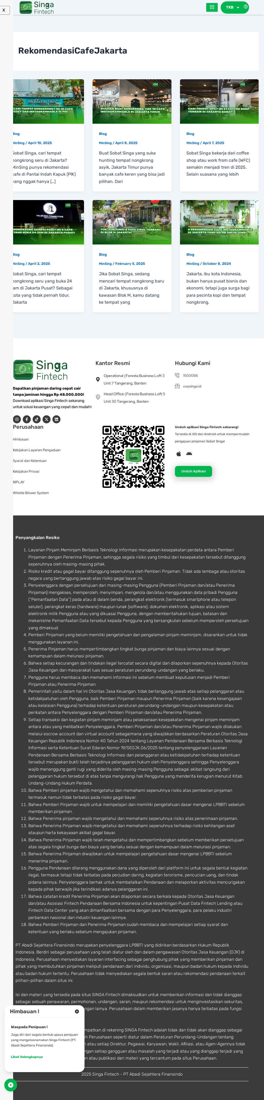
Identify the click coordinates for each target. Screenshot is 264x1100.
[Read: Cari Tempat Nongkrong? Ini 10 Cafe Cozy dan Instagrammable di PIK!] (44, 101)
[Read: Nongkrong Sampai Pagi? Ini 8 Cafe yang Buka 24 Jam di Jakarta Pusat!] (44, 222)
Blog (16, 133)
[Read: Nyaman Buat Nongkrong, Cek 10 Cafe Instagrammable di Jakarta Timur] (132, 101)
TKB (233, 7)
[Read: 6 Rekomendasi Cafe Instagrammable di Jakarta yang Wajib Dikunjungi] (219, 222)
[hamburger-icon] (212, 7)
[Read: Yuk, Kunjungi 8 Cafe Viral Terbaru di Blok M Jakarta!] (132, 222)
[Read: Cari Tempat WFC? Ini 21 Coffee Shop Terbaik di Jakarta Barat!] (219, 101)
